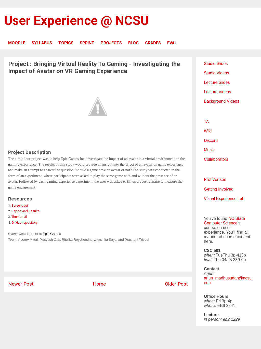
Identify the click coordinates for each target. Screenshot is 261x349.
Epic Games (52, 234)
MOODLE (16, 43)
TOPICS (65, 43)
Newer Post (20, 284)
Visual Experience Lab (224, 198)
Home (99, 284)
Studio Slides (216, 63)
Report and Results (25, 211)
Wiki (208, 131)
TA (206, 121)
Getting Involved (218, 189)
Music (209, 150)
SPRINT (87, 43)
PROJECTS (111, 43)
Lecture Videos (217, 92)
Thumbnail (19, 217)
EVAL (172, 43)
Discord (211, 140)
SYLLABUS (42, 43)
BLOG (133, 43)
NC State (236, 218)
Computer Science (221, 223)
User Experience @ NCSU (76, 20)
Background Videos (221, 101)
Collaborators (216, 159)
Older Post (176, 284)
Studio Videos (216, 73)
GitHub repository (24, 222)
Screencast (19, 205)
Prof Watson (215, 179)
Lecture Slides (217, 82)
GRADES (153, 43)
